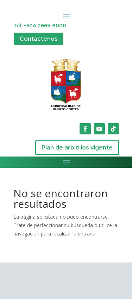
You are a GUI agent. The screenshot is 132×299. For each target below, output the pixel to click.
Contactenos (39, 38)
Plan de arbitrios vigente (77, 147)
